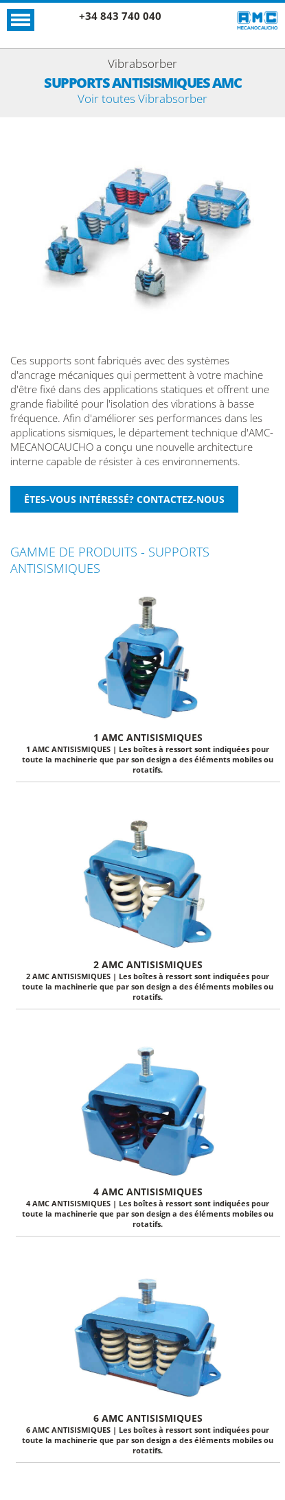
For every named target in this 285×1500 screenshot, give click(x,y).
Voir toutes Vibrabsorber (142, 98)
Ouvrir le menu (20, 20)
